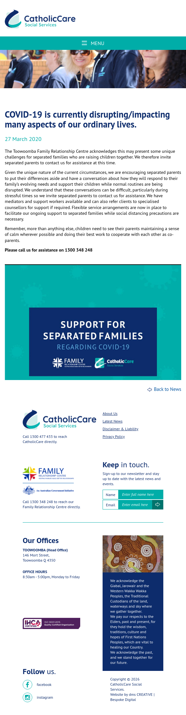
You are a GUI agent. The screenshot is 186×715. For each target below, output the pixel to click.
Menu (93, 43)
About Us (110, 413)
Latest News (112, 421)
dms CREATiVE (140, 694)
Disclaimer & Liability (120, 428)
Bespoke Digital (123, 699)
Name (110, 494)
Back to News (167, 389)
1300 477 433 (41, 436)
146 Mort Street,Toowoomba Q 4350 (39, 558)
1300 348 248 (41, 501)
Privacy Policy (114, 436)
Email (110, 504)
